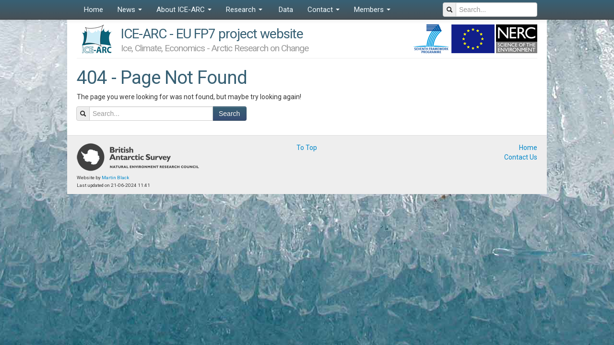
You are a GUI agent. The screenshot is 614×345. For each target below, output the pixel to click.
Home (93, 9)
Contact (323, 9)
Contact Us (520, 157)
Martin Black (115, 177)
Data (285, 9)
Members (372, 9)
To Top (306, 147)
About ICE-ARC (184, 9)
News (130, 9)
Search (229, 113)
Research (244, 9)
